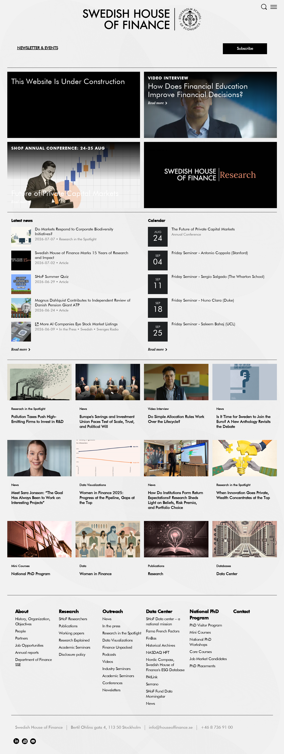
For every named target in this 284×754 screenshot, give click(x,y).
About (21, 611)
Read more (19, 349)
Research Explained (74, 640)
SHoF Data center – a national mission (163, 621)
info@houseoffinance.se (171, 728)
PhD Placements (202, 666)
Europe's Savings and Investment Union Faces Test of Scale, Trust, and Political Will (106, 422)
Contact (241, 611)
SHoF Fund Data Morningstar (159, 693)
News (83, 409)
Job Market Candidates (208, 659)
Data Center (226, 574)
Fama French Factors (162, 631)
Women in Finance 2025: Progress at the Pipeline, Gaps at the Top (107, 498)
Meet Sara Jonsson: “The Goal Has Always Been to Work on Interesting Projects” (37, 498)
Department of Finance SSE (33, 662)
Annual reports (27, 653)
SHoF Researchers (73, 619)
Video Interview (158, 409)
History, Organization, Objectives (32, 621)
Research (155, 574)
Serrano (152, 684)
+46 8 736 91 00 (217, 728)
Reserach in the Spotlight (28, 409)
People (20, 631)
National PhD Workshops (200, 642)
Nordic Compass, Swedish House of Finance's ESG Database (165, 665)
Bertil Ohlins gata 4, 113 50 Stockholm (106, 728)
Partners (21, 638)
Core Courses (201, 652)
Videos (107, 662)
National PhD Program (30, 574)
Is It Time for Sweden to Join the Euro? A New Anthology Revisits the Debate (243, 422)
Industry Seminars (116, 669)
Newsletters (111, 690)
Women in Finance (95, 574)
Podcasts (109, 655)
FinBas (151, 638)
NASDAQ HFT (157, 653)
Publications (156, 566)
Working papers (71, 633)
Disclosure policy (72, 655)
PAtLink (152, 677)
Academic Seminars (74, 647)
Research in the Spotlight (233, 485)
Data (82, 566)
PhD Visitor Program (206, 625)
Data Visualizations (92, 485)
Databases (223, 566)
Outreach (112, 611)
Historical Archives (160, 645)
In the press (111, 626)
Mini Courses (20, 566)
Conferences (112, 683)
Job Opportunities (29, 645)
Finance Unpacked (117, 647)
